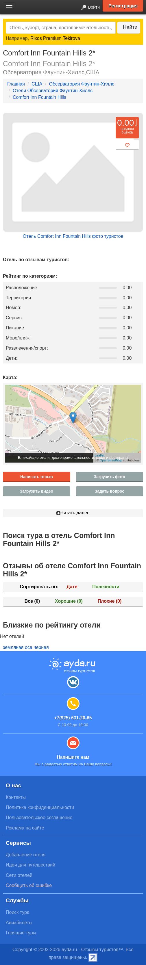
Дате (71, 586)
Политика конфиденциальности (40, 807)
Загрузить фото (109, 476)
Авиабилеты (19, 922)
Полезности (105, 586)
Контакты (16, 797)
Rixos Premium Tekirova (55, 38)
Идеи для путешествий (30, 864)
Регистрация (123, 5)
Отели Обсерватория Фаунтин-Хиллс (53, 90)
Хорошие (69, 601)
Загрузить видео (36, 491)
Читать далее (73, 512)
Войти (89, 7)
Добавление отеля (25, 854)
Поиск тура (17, 912)
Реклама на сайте (25, 827)
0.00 (125, 122)
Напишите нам (73, 757)
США (37, 83)
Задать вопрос (109, 491)
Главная (16, 83)
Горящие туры (21, 932)
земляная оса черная (26, 647)
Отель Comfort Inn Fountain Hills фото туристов (73, 236)
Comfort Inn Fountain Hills (39, 97)
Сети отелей (19, 875)
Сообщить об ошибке (29, 885)
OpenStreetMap (111, 460)
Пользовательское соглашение (39, 817)
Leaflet (99, 455)
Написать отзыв (36, 476)
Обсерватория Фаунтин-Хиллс (81, 83)
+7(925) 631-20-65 (73, 717)
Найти (130, 27)
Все (32, 601)
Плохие (109, 601)
